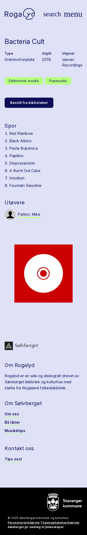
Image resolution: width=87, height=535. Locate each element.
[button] (43, 273)
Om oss (12, 414)
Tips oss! (13, 459)
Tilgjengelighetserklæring (59, 522)
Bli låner (12, 422)
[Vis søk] (52, 14)
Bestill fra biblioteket (29, 103)
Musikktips (15, 430)
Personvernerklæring (24, 522)
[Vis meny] (73, 14)
